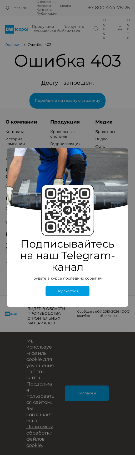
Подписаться (67, 291)
